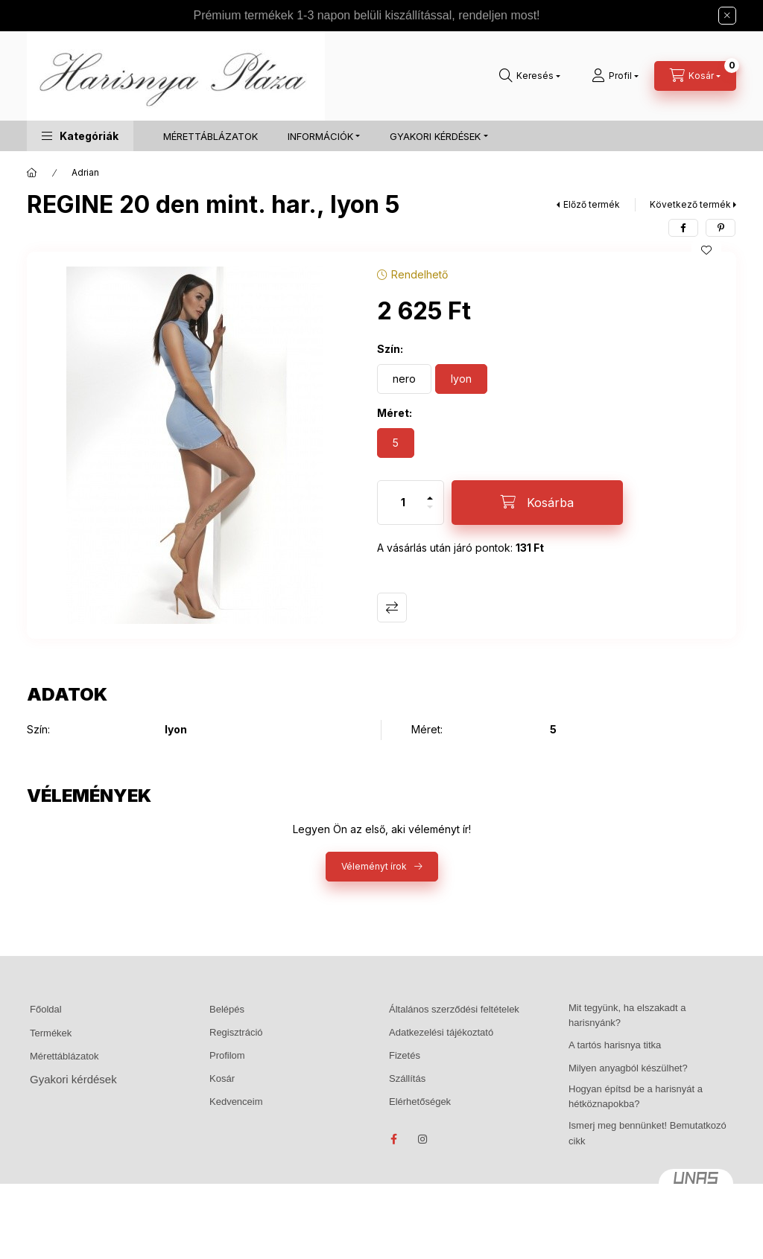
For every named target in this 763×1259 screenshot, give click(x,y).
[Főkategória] (32, 172)
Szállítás (407, 1078)
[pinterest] (720, 228)
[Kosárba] (537, 502)
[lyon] (461, 379)
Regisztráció (236, 1032)
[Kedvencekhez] (706, 250)
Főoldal (46, 1009)
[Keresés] (530, 76)
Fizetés (404, 1055)
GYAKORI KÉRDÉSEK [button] (435, 136)
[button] (80, 136)
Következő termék (690, 204)
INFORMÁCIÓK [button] (320, 136)
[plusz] (430, 492)
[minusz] (430, 513)
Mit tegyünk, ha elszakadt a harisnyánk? (627, 1015)
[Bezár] (727, 16)
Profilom (227, 1055)
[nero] (404, 379)
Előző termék (591, 204)
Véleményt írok (374, 866)
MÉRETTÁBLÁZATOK (210, 136)
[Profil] (615, 76)
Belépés (226, 1009)
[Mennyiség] (403, 502)
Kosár (222, 1078)
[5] (395, 443)
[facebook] (683, 228)
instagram (423, 1139)
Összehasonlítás (392, 607)
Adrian (85, 172)
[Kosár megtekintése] (695, 76)
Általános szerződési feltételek (454, 1009)
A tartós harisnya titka (615, 1045)
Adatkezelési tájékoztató (441, 1032)
